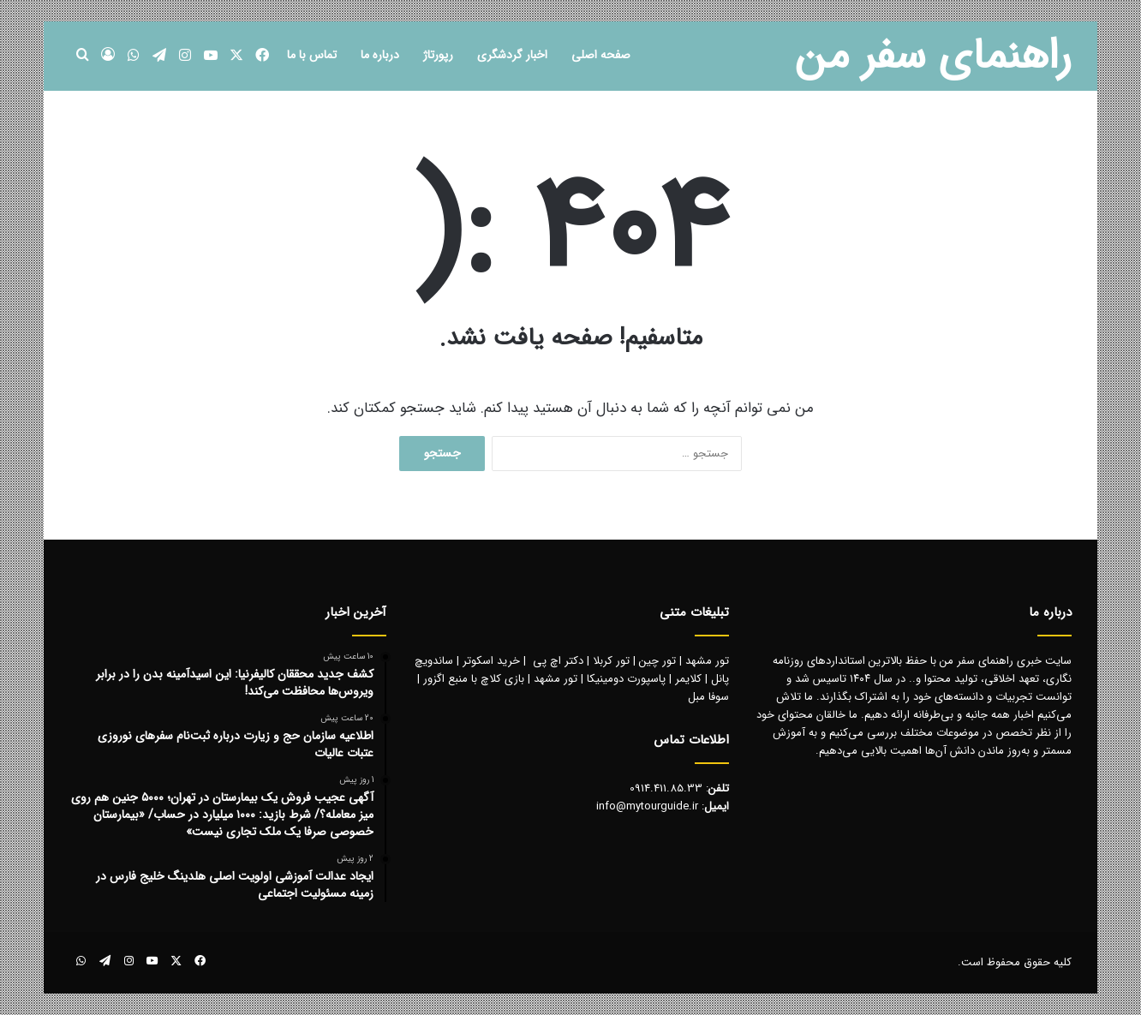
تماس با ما (312, 54)
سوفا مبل (708, 697)
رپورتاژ (438, 54)
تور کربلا (611, 661)
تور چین (657, 661)
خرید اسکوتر (491, 661)
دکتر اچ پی (558, 661)
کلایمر (688, 679)
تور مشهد (707, 661)
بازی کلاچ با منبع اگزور (473, 679)
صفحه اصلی (600, 54)
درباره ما (380, 54)
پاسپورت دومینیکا (626, 679)
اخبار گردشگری (512, 54)
